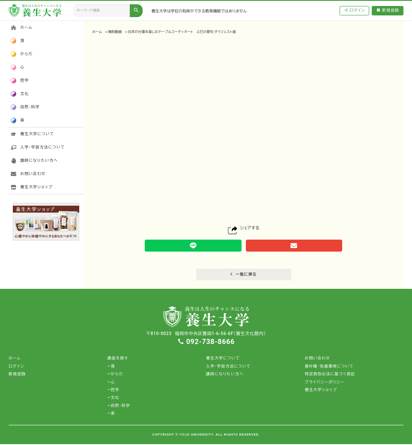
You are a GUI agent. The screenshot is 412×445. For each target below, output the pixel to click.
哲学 (24, 80)
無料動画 (115, 32)
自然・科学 (29, 107)
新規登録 (387, 10)
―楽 (111, 414)
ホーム (97, 32)
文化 (24, 94)
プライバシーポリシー (324, 383)
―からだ (115, 375)
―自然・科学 (118, 406)
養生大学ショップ (36, 187)
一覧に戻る (243, 275)
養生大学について (37, 134)
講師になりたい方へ (39, 160)
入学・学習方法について (42, 147)
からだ (26, 54)
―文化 (113, 399)
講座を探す (117, 359)
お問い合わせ (32, 174)
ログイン (354, 10)
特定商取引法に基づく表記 (330, 375)
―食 (111, 367)
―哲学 (113, 391)
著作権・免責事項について (329, 367)
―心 (111, 383)
